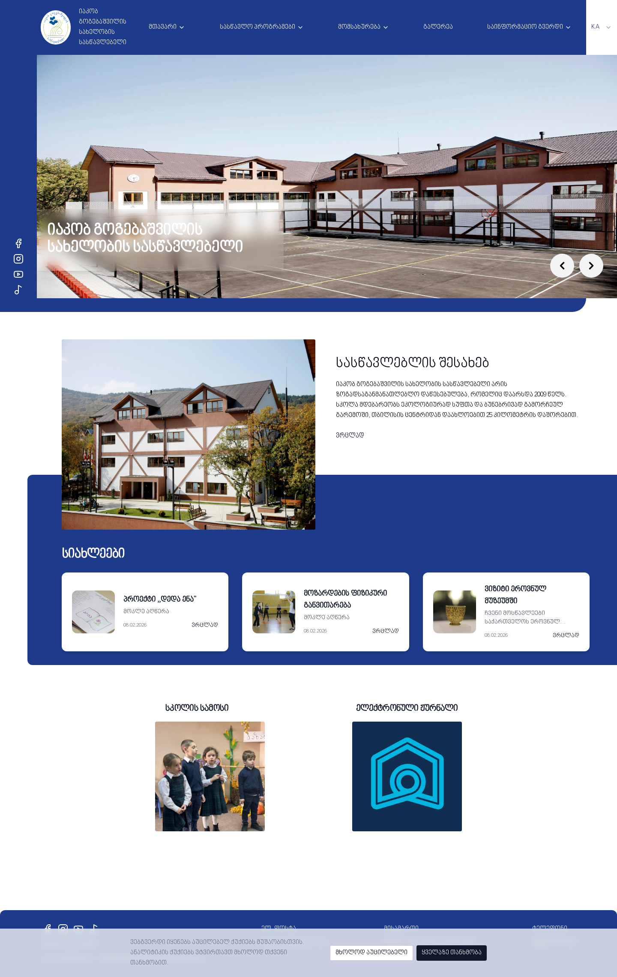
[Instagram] (18, 259)
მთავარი (163, 27)
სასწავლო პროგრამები (257, 27)
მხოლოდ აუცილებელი (371, 953)
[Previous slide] (562, 266)
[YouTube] (18, 274)
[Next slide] (591, 266)
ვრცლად (350, 436)
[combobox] (601, 27)
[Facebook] (18, 243)
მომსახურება (359, 27)
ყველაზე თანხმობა (452, 953)
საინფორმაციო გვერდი (525, 27)
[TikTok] (18, 290)
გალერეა (438, 27)
